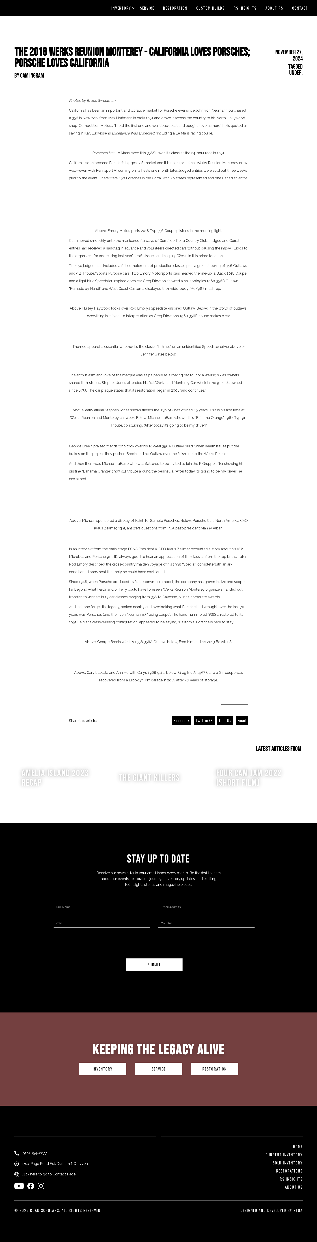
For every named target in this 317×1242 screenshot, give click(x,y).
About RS (274, 8)
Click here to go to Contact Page (48, 1174)
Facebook (182, 720)
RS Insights (245, 8)
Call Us (225, 720)
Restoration (175, 8)
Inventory (121, 8)
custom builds (210, 8)
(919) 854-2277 (34, 1153)
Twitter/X (204, 720)
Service (147, 8)
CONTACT (300, 8)
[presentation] (154, 944)
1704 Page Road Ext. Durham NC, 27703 (55, 1164)
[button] (121, 8)
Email (241, 720)
